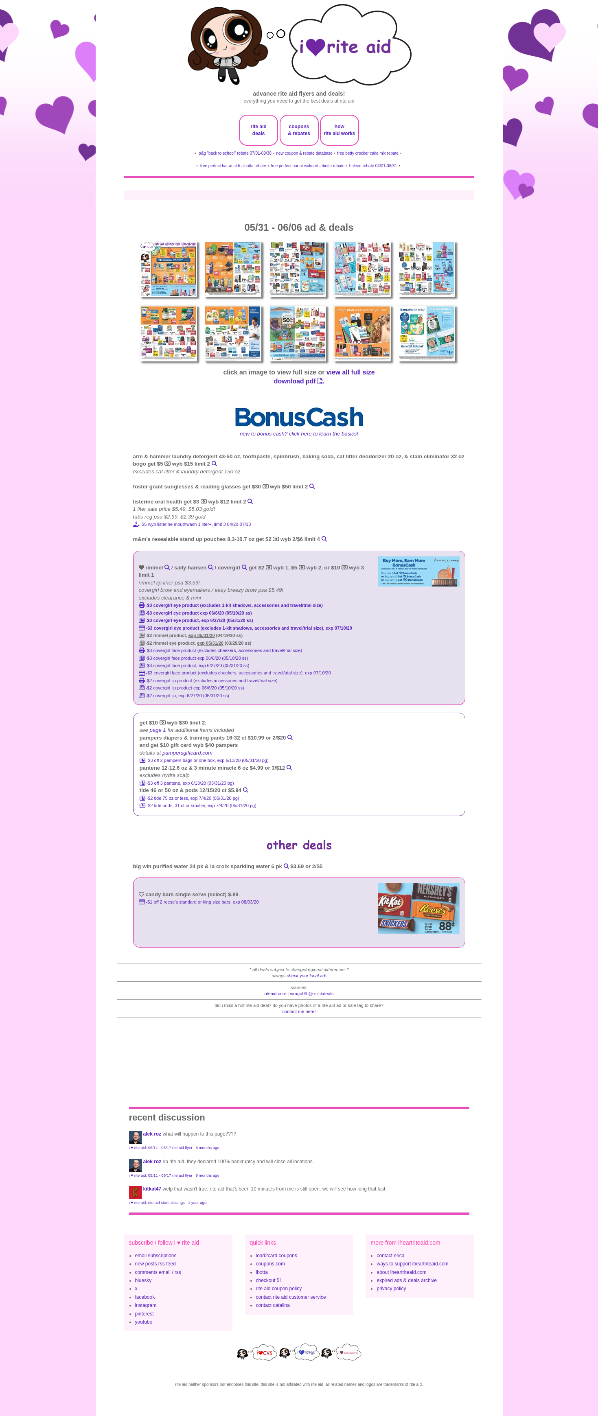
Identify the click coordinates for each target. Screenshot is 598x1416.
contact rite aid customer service (291, 1297)
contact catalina (273, 1305)
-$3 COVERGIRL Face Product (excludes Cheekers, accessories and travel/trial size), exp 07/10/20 (235, 672)
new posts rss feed (155, 1264)
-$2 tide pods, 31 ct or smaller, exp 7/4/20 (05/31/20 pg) (198, 805)
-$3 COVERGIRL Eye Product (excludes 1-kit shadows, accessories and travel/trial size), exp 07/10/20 (245, 628)
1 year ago (197, 1202)
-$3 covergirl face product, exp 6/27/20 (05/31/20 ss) (194, 665)
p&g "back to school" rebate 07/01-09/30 (235, 153)
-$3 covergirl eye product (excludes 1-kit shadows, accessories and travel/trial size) (231, 605)
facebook (145, 1297)
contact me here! (299, 1011)
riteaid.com (276, 993)
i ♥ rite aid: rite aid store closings (157, 1202)
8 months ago (207, 1147)
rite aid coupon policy (279, 1288)
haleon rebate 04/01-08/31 (373, 166)
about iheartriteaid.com (401, 1272)
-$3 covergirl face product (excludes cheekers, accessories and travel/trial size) (220, 650)
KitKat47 (152, 1189)
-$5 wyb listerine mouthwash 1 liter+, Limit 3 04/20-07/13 (192, 524)
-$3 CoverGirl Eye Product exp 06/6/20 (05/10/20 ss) (195, 613)
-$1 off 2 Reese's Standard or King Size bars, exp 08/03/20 (199, 901)
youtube (144, 1322)
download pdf (299, 381)
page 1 (157, 730)
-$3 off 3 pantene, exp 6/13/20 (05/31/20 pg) (187, 783)
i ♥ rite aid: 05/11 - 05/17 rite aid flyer (161, 1147)
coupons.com (270, 1264)
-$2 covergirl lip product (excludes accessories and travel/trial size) (208, 680)
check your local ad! (306, 975)
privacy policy (391, 1288)
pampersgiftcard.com (187, 753)
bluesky (143, 1280)
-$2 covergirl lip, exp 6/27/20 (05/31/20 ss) (184, 695)
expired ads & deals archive (406, 1280)
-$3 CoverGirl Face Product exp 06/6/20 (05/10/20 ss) (193, 658)
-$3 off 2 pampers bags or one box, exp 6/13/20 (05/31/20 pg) (204, 760)
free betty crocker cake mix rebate (368, 153)
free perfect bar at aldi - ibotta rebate (233, 166)
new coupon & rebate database (304, 153)
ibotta (262, 1272)
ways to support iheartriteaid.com (412, 1264)
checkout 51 (269, 1280)
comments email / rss (158, 1272)
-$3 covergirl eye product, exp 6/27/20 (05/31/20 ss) (196, 620)
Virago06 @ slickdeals (311, 993)
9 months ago (207, 1175)
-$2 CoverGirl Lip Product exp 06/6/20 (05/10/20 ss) (191, 687)
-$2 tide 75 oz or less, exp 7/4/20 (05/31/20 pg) (189, 798)
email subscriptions (156, 1255)
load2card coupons (276, 1255)
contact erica (390, 1255)
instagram (146, 1305)
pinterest (144, 1314)
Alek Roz (152, 1134)
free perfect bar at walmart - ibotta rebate (307, 166)
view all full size (350, 372)
